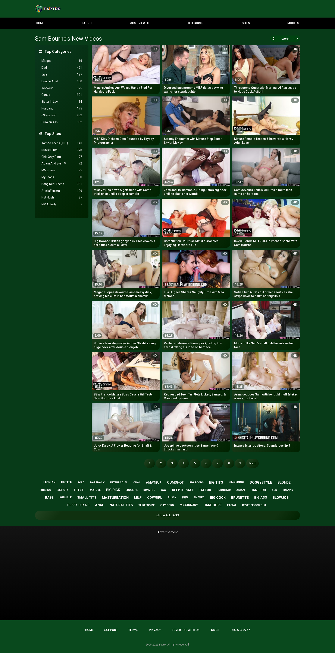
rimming (149, 490)
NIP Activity (61, 204)
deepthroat (182, 490)
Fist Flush (61, 197)
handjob (258, 490)
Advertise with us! (186, 630)
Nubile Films (61, 150)
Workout (61, 88)
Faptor (162, 644)
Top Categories (57, 51)
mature (95, 490)
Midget (61, 61)
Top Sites (52, 133)
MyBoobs (61, 177)
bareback (97, 482)
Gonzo (61, 95)
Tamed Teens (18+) (61, 143)
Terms (133, 630)
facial (232, 505)
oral (136, 482)
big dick (113, 490)
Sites (246, 23)
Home (40, 23)
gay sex (62, 490)
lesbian (49, 482)
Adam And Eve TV (61, 163)
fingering (236, 482)
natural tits (121, 505)
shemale (65, 497)
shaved (199, 497)
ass (274, 490)
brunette (240, 498)
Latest (87, 23)
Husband (61, 108)
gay (163, 490)
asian (240, 490)
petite (66, 482)
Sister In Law (61, 102)
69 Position (61, 115)
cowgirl (154, 497)
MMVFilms (61, 170)
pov (185, 497)
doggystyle (261, 482)
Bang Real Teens (61, 184)
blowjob (281, 498)
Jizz (61, 74)
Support (111, 630)
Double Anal (61, 81)
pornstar (224, 490)
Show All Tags (167, 515)
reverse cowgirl (254, 505)
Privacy (155, 630)
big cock (218, 498)
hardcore (212, 505)
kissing (45, 490)
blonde (284, 482)
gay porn (167, 505)
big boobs (197, 482)
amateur (154, 482)
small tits (86, 497)
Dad (61, 68)
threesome (146, 505)
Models (293, 23)
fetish (79, 490)
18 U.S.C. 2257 (240, 630)
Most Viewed (139, 23)
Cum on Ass (61, 122)
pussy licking (78, 505)
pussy (172, 497)
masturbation (115, 498)
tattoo (205, 490)
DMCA (215, 630)
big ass (260, 497)
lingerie (132, 490)
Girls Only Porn (61, 157)
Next (252, 463)
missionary (189, 505)
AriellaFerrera (61, 191)
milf (138, 497)
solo (80, 482)
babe (49, 497)
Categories (195, 23)
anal (99, 505)
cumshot (175, 482)
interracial (119, 482)
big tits (216, 482)
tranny (287, 490)
